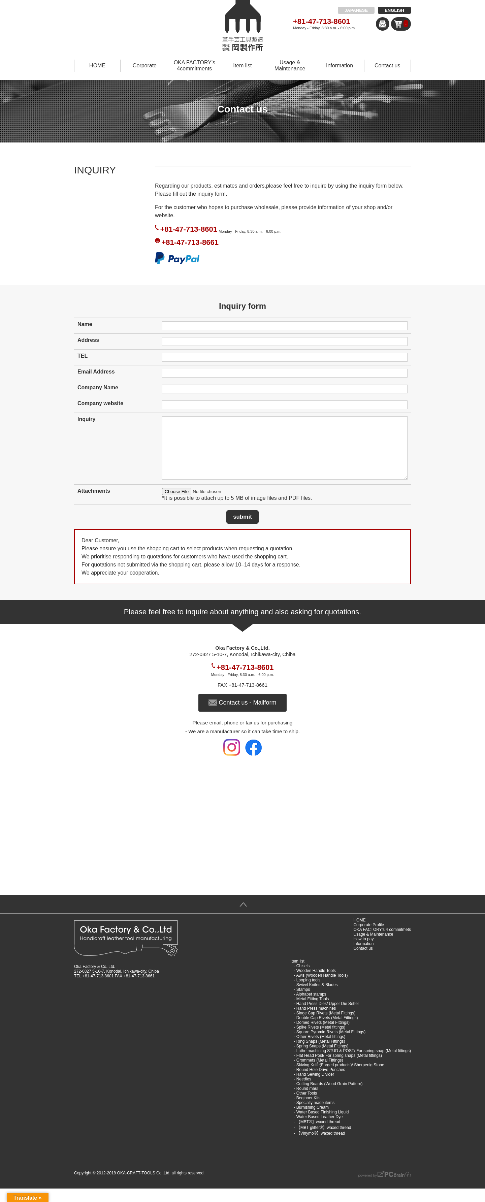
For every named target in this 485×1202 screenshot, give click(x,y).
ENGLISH (394, 10)
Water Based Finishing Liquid (322, 1125)
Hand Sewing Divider (315, 1087)
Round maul (307, 1102)
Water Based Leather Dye (319, 1130)
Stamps (303, 1003)
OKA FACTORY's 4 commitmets (382, 943)
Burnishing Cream (312, 1120)
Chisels (303, 979)
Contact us (387, 65)
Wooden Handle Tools (316, 984)
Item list (242, 65)
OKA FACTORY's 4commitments (194, 65)
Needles (303, 1092)
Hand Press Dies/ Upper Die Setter (327, 1017)
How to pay (363, 952)
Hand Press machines (316, 1021)
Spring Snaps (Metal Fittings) (322, 1059)
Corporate (145, 65)
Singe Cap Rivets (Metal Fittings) (325, 1026)
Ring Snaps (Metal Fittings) (320, 1054)
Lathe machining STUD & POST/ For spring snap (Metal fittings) (353, 1064)
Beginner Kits (308, 1111)
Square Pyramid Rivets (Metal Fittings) (330, 1045)
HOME (97, 65)
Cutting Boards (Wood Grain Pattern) (329, 1097)
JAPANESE (356, 10)
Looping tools (308, 993)
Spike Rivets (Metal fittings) (320, 1040)
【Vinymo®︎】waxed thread (320, 1146)
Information (339, 65)
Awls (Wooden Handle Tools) (322, 988)
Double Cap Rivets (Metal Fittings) (327, 1031)
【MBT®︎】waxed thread (318, 1135)
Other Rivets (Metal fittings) (320, 1050)
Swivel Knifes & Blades (317, 998)
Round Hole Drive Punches (320, 1083)
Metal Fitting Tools (312, 1012)
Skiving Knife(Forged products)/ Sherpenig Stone (340, 1078)
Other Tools (306, 1106)
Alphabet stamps (311, 1007)
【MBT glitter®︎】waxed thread (323, 1141)
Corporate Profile (368, 938)
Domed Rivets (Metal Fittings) (323, 1036)
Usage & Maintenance (289, 65)
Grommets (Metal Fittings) (319, 1073)
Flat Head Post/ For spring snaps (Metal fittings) (339, 1069)
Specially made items (315, 1116)
